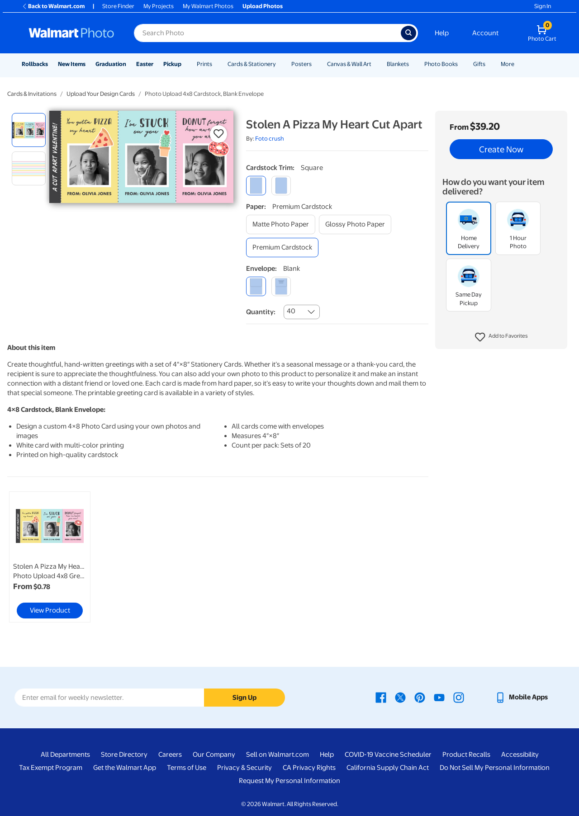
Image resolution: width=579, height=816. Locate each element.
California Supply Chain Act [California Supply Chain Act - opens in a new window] (387, 768)
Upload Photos (262, 6)
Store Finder (118, 6)
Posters (301, 64)
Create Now (501, 149)
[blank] (256, 286)
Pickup (172, 64)
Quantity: (260, 312)
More (507, 64)
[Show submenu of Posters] (315, 64)
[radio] (29, 130)
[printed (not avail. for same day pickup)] (281, 286)
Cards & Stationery (252, 64)
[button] (501, 337)
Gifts (479, 64)
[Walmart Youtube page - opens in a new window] (439, 697)
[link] (49, 557)
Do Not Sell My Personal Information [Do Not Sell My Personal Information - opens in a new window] (495, 768)
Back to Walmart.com (53, 6)
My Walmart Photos (208, 6)
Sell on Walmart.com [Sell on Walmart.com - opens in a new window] (277, 754)
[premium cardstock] (282, 247)
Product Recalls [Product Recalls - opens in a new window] (466, 754)
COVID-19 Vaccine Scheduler (388, 754)
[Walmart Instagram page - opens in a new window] (458, 697)
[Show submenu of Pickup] (185, 64)
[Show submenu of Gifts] (489, 64)
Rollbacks (35, 64)
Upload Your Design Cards (100, 93)
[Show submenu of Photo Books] (462, 64)
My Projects (158, 6)
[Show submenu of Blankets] (413, 64)
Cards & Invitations (32, 93)
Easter (144, 64)
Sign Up (244, 697)
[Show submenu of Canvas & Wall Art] (375, 64)
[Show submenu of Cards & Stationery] (280, 64)
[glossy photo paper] (355, 224)
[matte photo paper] (280, 224)
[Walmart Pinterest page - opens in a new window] (419, 697)
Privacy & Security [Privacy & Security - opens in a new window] (244, 768)
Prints (204, 64)
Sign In (542, 6)
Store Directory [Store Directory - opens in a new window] (124, 754)
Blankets (398, 64)
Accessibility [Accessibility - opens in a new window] (520, 754)
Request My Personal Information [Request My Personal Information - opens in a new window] (289, 781)
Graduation (110, 64)
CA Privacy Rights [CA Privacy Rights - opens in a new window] (309, 768)
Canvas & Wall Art (349, 64)
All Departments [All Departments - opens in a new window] (65, 754)
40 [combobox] (291, 311)
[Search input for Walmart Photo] (267, 33)
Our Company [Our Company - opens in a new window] (214, 754)
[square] (256, 185)
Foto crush (269, 138)
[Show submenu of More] (518, 64)
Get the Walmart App (124, 768)
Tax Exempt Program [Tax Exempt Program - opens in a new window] (50, 768)
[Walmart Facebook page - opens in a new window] (380, 697)
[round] (281, 185)
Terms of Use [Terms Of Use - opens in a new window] (186, 768)
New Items (71, 64)
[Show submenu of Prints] (216, 64)
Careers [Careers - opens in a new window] (170, 754)
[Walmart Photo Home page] (71, 33)
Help (442, 33)
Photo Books (441, 64)
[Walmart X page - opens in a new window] (400, 697)
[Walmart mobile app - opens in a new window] (521, 697)
